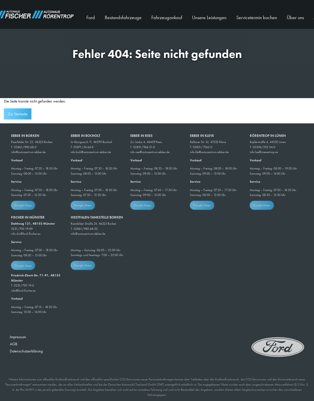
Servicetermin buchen (256, 17)
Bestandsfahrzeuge (123, 17)
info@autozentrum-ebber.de (28, 152)
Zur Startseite (17, 113)
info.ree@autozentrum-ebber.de (150, 152)
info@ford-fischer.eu (23, 290)
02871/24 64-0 (83, 147)
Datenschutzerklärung (26, 351)
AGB (13, 344)
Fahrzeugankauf (166, 17)
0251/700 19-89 (22, 229)
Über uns (295, 17)
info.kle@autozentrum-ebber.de (209, 152)
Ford (90, 17)
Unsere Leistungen (209, 17)
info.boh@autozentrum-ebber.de (91, 152)
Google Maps (23, 205)
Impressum (18, 336)
